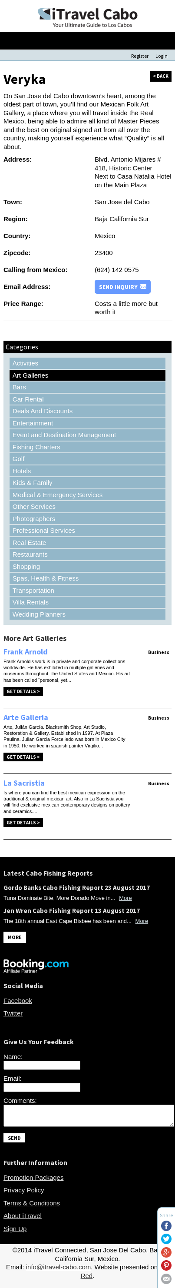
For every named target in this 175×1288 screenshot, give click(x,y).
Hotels (22, 471)
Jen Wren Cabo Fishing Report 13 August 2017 (71, 910)
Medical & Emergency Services (58, 494)
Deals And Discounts (43, 411)
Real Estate (29, 542)
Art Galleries (31, 375)
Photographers (34, 518)
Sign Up (14, 1232)
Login (161, 56)
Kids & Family (33, 482)
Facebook (17, 1000)
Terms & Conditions (31, 1207)
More (125, 898)
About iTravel (22, 1219)
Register (140, 56)
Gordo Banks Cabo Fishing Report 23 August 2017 (76, 887)
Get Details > (23, 691)
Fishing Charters (36, 447)
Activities (25, 363)
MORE (15, 937)
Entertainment (33, 423)
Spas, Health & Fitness (46, 578)
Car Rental (28, 399)
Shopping (26, 566)
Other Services (34, 506)
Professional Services (44, 530)
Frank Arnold (25, 652)
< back (160, 76)
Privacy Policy (23, 1194)
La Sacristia (24, 783)
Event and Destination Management (64, 434)
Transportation (33, 590)
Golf (19, 458)
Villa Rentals (31, 602)
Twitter (13, 1013)
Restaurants (30, 554)
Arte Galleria (25, 717)
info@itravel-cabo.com (58, 1271)
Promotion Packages (33, 1181)
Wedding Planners (39, 614)
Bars (19, 387)
